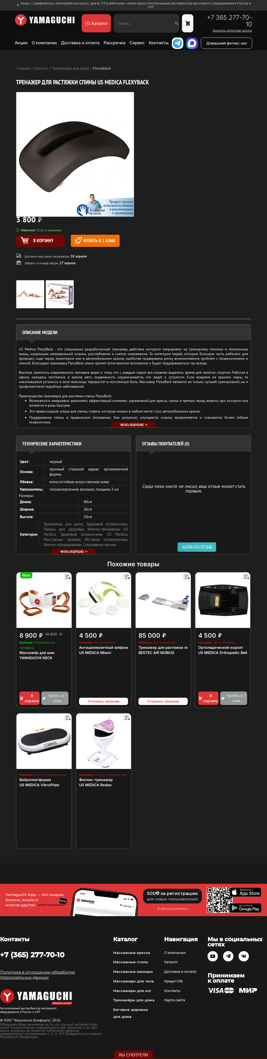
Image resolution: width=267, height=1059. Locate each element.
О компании (44, 42)
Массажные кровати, (64, 539)
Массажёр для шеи (37, 652)
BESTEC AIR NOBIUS (156, 652)
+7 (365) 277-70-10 (32, 954)
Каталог (171, 962)
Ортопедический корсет (220, 647)
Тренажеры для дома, (65, 523)
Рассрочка (114, 42)
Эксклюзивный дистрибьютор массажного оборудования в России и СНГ (199, 5)
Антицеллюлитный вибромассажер (111, 647)
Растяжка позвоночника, (106, 539)
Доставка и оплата (80, 42)
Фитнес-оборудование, (63, 544)
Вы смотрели (133, 1055)
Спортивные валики (99, 544)
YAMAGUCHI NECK (35, 658)
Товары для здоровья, (66, 529)
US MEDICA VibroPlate (39, 785)
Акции (21, 42)
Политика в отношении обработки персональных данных (37, 975)
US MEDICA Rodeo (95, 785)
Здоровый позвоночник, (107, 523)
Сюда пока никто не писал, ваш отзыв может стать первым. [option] (193, 488)
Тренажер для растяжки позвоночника (174, 647)
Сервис (137, 42)
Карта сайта (174, 1000)
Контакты (159, 42)
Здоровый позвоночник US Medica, (94, 534)
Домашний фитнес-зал (226, 43)
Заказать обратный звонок (232, 30)
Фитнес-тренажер (96, 779)
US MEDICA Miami (95, 652)
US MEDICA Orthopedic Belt (222, 652)
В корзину (29, 698)
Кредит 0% (173, 981)
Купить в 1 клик (95, 240)
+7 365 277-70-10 (229, 21)
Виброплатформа (35, 779)
